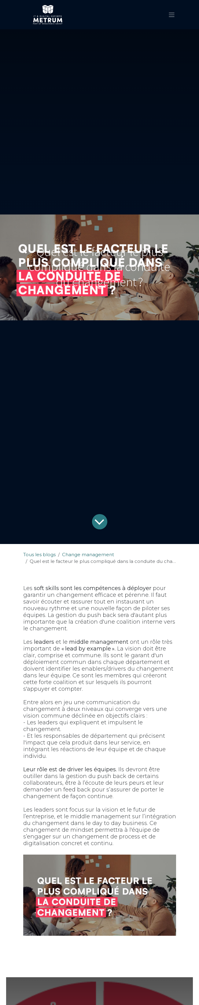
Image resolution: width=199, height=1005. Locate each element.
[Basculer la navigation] (172, 14)
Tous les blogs (39, 554)
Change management (88, 554)
